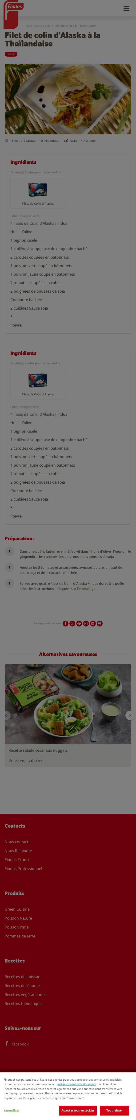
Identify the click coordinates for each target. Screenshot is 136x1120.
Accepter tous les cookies (77, 1110)
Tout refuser (114, 1110)
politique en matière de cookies (76, 1084)
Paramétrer (11, 1110)
